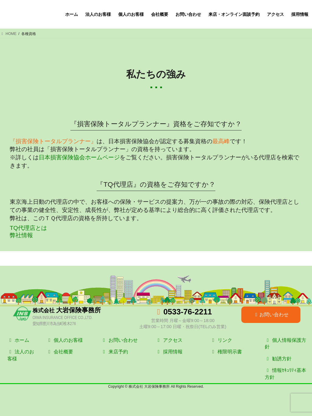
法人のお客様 (20, 355)
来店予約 (114, 351)
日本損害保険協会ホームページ (79, 157)
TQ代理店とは (28, 228)
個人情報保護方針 (285, 343)
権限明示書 (226, 351)
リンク (221, 340)
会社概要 (59, 351)
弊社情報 (21, 235)
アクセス (168, 340)
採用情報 (168, 351)
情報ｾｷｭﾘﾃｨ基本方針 (285, 374)
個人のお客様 (64, 340)
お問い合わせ (271, 314)
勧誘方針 (278, 358)
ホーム (18, 340)
